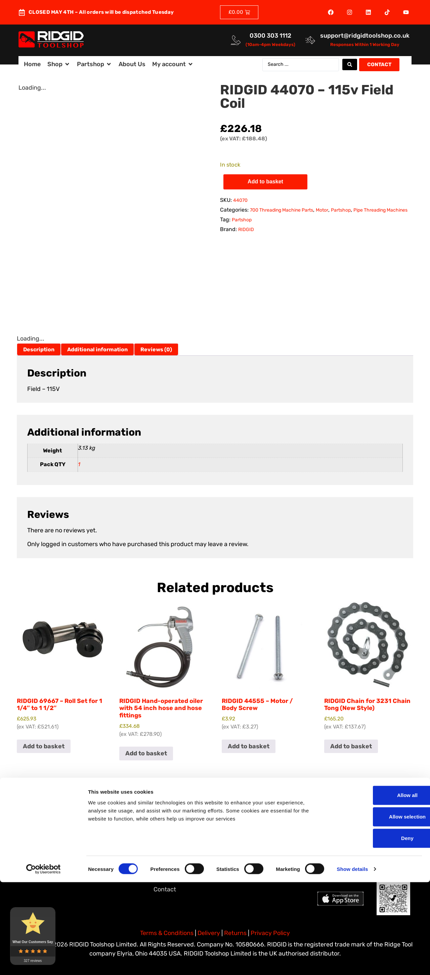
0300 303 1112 (270, 35)
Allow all (374, 888)
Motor (322, 210)
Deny (374, 931)
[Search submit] (349, 64)
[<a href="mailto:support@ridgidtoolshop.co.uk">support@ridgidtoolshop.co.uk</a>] (310, 40)
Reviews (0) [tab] (156, 349)
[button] (59, 64)
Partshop (341, 210)
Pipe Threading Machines (380, 210)
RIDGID (246, 229)
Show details (352, 962)
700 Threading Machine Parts (281, 210)
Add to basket (265, 181)
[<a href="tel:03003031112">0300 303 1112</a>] (236, 40)
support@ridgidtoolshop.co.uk (365, 35)
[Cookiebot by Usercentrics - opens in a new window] (43, 962)
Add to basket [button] (43, 746)
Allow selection (373, 909)
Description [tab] (38, 349)
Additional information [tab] (97, 349)
